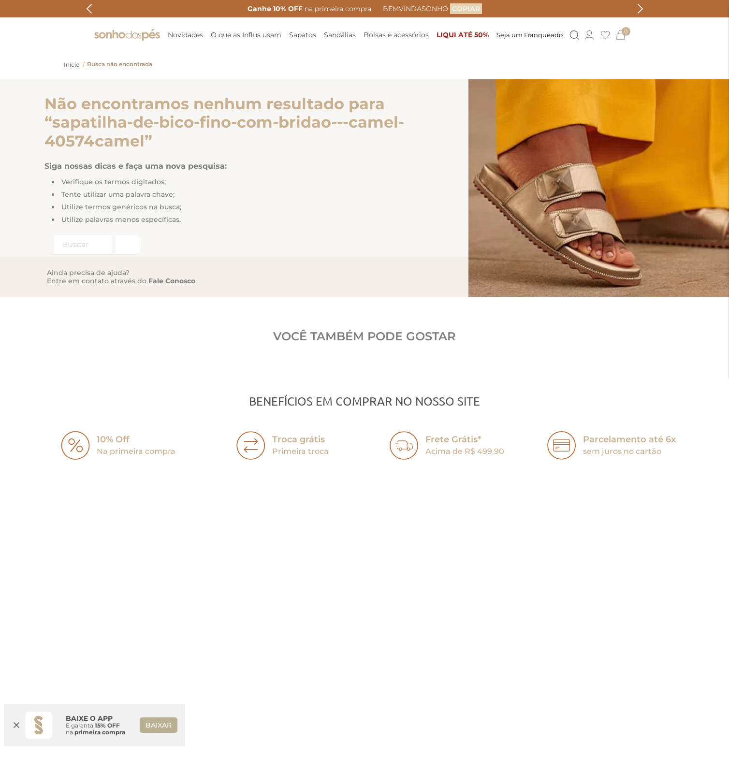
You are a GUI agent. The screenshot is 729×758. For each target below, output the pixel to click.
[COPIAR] (466, 8)
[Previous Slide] (89, 9)
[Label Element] (94, 245)
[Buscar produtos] (127, 244)
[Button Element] (573, 35)
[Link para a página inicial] (72, 64)
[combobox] (94, 245)
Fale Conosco (171, 281)
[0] (625, 35)
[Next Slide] (640, 9)
